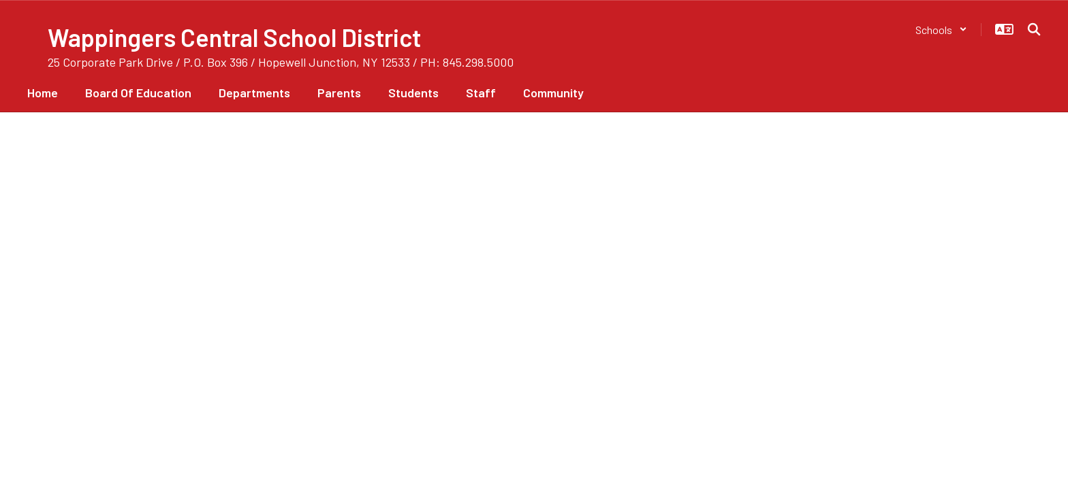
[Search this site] (1034, 29)
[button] (941, 29)
